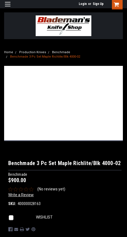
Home (8, 52)
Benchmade (61, 52)
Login (83, 4)
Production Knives (32, 52)
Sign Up (98, 4)
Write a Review (21, 195)
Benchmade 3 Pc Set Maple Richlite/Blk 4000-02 (45, 56)
